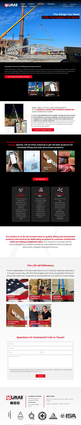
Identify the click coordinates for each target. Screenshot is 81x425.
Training (23, 6)
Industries (41, 4)
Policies (61, 403)
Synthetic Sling (40, 195)
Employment (55, 403)
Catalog (48, 403)
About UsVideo (47, 168)
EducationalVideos (66, 168)
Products (31, 4)
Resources (51, 4)
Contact (32, 6)
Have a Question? (21, 195)
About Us (48, 399)
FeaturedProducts (30, 168)
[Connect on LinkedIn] (15, 403)
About (23, 4)
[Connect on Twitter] (11, 403)
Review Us (67, 403)
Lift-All (11, 5)
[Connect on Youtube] (18, 403)
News (66, 399)
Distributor (60, 195)
